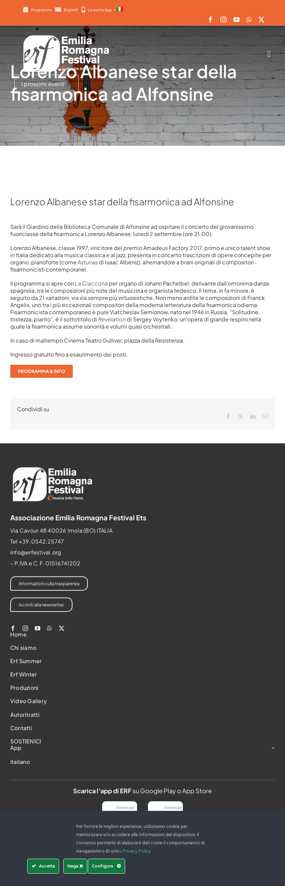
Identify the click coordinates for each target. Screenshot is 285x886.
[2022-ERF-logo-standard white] (67, 35)
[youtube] (236, 19)
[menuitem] (120, 9)
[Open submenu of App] (272, 750)
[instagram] (223, 19)
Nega (75, 866)
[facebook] (210, 19)
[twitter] (261, 19)
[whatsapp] (249, 19)
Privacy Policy (136, 851)
